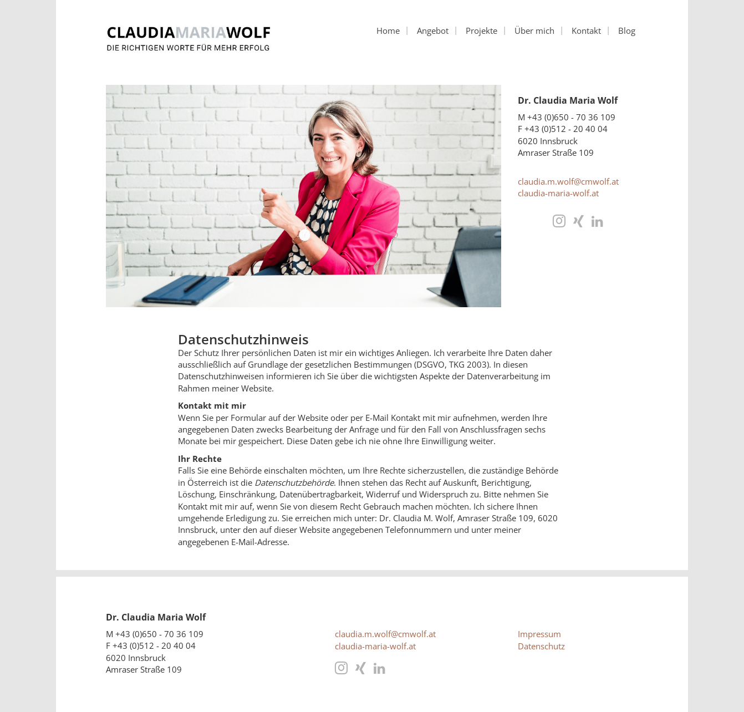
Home (388, 30)
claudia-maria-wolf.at (558, 193)
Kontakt (586, 30)
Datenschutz (541, 646)
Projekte (481, 30)
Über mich (534, 30)
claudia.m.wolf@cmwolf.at (568, 181)
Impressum (539, 633)
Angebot (433, 30)
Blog (626, 30)
